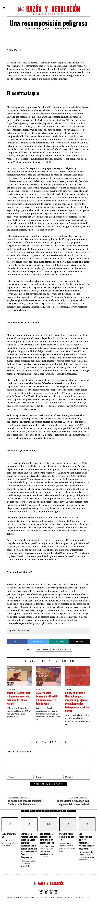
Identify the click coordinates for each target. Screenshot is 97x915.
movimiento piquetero (61, 650)
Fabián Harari (43, 650)
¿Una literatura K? (9, 839)
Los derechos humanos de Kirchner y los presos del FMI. (47, 842)
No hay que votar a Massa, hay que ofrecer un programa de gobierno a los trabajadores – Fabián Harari (77, 703)
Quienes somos (14, 901)
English (69, 901)
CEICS (60, 901)
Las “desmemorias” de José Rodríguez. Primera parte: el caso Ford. (87, 845)
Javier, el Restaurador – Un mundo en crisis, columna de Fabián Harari (19, 699)
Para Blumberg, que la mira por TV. (66, 840)
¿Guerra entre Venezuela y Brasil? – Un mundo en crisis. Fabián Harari (47, 699)
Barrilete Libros (45, 901)
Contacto (29, 901)
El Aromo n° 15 (64, 28)
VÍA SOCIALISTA (83, 901)
